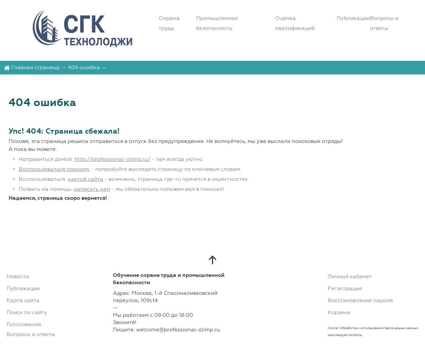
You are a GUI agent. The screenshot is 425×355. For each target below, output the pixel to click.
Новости (18, 276)
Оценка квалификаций (295, 23)
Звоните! (124, 322)
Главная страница (35, 67)
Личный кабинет (350, 276)
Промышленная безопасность (217, 23)
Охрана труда (169, 23)
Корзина (339, 312)
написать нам (92, 189)
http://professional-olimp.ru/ (112, 159)
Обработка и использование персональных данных (379, 328)
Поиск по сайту (27, 312)
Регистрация (345, 288)
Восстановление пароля (360, 300)
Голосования (24, 324)
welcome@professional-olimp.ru (178, 329)
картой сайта (85, 179)
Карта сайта (23, 300)
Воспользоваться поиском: (54, 169)
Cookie (333, 328)
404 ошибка (84, 67)
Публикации (353, 18)
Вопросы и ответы (384, 23)
